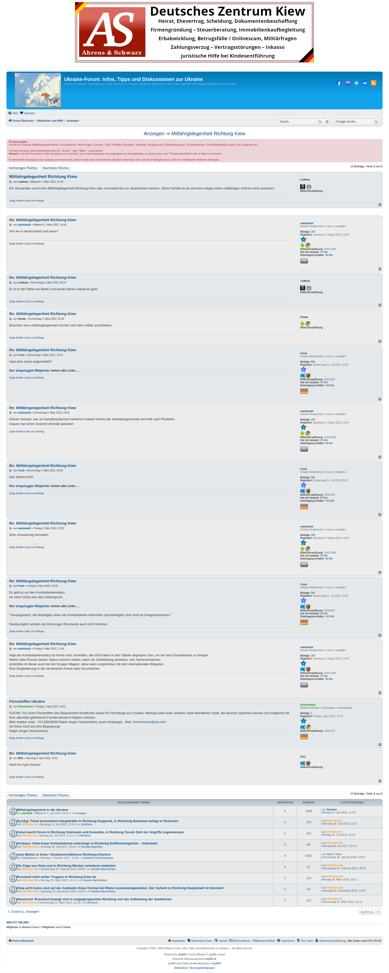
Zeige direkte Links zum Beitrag (26, 200)
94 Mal (323, 382)
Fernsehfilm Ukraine (27, 701)
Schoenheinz (308, 704)
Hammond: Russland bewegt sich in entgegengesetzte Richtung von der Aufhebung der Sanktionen (94, 899)
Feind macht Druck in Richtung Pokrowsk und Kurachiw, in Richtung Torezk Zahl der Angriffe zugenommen (100, 832)
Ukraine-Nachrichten (103, 869)
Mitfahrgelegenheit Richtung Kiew (208, 133)
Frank (303, 353)
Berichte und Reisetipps (98, 857)
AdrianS (27, 813)
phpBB (181, 954)
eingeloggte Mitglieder (33, 370)
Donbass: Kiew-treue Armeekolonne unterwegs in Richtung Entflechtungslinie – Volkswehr (87, 843)
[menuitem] (13, 113)
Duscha (332, 809)
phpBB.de (210, 959)
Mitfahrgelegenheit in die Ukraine (42, 810)
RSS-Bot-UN (30, 869)
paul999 (216, 963)
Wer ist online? (18, 922)
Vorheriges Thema (23, 168)
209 (313, 231)
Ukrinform (87, 824)
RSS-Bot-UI (29, 824)
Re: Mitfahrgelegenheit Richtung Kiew (42, 220)
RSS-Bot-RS (30, 846)
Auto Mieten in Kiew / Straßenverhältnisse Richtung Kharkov (64, 854)
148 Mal (329, 385)
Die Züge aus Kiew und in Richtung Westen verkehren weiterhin (66, 866)
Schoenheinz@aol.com (149, 722)
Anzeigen (154, 133)
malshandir (306, 223)
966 (313, 361)
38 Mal (329, 255)
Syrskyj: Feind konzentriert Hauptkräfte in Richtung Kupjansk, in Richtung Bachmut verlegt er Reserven (97, 821)
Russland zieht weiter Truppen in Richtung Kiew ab (56, 877)
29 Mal (323, 252)
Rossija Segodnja (92, 846)
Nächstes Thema (55, 168)
